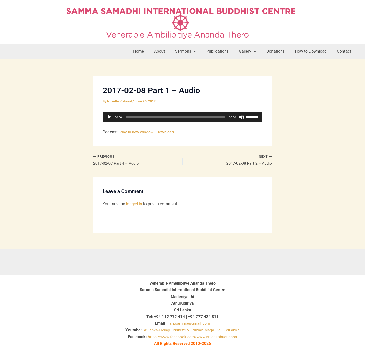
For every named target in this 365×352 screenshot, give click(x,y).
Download (167, 131)
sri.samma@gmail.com (190, 323)
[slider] (175, 117)
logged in (134, 204)
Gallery (254, 51)
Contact (345, 51)
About (172, 51)
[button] (204, 51)
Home (153, 51)
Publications (226, 51)
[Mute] (241, 117)
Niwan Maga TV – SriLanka (216, 330)
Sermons (196, 51)
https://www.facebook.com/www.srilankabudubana (192, 336)
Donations (280, 51)
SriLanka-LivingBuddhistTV (164, 330)
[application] (182, 117)
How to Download (314, 51)
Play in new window (137, 131)
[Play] (109, 117)
